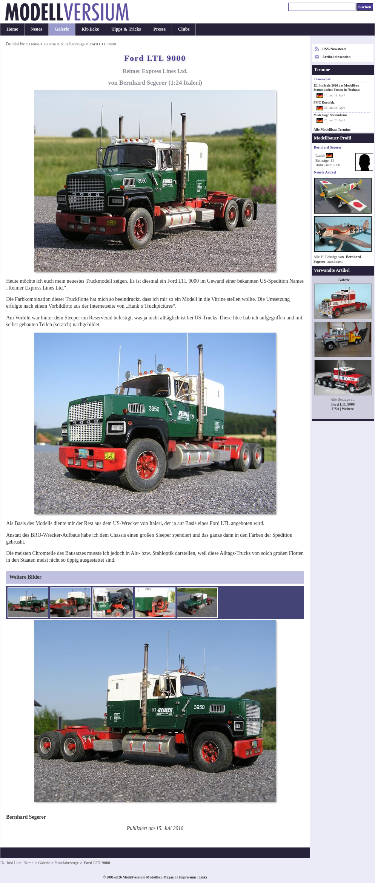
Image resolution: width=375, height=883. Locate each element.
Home (12, 29)
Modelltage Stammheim (330, 115)
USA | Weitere (342, 409)
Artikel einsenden (336, 57)
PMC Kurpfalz (324, 102)
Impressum (187, 877)
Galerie (62, 29)
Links (202, 877)
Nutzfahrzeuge (72, 44)
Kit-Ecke (90, 29)
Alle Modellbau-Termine (332, 130)
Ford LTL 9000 (343, 404)
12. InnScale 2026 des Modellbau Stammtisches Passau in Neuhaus (337, 87)
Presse (159, 29)
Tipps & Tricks (126, 29)
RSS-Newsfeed (334, 49)
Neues (36, 29)
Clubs (183, 29)
